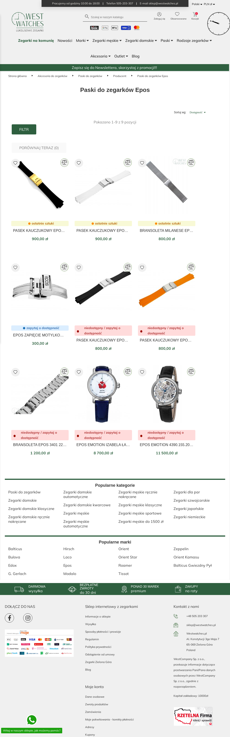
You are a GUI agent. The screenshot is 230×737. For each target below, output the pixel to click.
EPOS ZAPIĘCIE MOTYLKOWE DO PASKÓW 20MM (40, 335)
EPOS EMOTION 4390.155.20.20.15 (167, 445)
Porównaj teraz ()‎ (39, 147)
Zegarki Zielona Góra (98, 662)
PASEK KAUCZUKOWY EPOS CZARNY (103, 340)
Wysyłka (90, 624)
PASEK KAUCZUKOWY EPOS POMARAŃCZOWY (167, 340)
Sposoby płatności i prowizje (103, 631)
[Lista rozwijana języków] (198, 4)
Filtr (24, 129)
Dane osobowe (94, 696)
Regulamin (92, 639)
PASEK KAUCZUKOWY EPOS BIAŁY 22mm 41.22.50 (103, 231)
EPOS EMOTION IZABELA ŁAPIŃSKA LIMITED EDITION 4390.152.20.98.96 (103, 445)
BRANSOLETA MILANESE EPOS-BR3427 (167, 231)
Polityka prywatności (98, 647)
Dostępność (198, 112)
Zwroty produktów (96, 704)
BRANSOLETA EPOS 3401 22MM (40, 445)
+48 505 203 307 (197, 616)
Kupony (90, 734)
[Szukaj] (115, 17)
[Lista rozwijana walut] (210, 4)
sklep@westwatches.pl (201, 625)
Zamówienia (93, 712)
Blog (88, 669)
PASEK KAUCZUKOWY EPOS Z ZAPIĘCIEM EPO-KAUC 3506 (40, 231)
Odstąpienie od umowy (100, 654)
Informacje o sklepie (98, 616)
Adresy (89, 727)
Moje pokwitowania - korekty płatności (109, 719)
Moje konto (94, 686)
